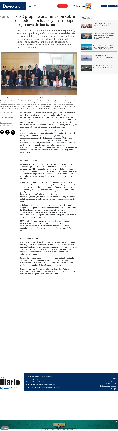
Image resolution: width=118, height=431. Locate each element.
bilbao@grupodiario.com (40, 379)
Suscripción (113, 6)
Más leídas (87, 18)
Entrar (104, 6)
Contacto (113, 379)
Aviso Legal (112, 381)
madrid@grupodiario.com (42, 382)
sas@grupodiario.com (54, 387)
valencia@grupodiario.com (48, 384)
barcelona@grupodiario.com (44, 376)
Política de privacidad (108, 386)
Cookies (5, 428)
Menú (34, 6)
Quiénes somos (111, 384)
